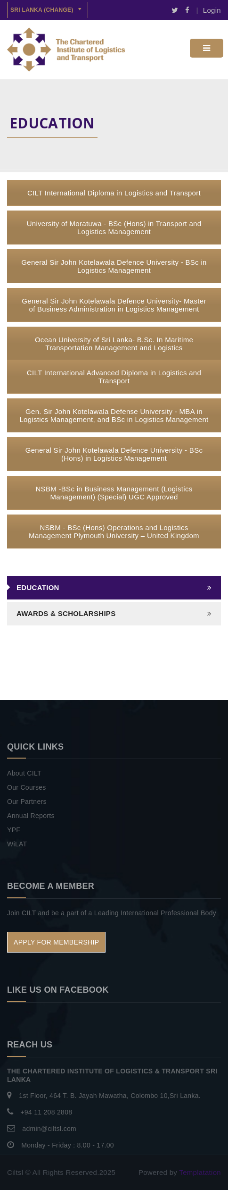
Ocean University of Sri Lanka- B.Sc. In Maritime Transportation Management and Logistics (114, 344)
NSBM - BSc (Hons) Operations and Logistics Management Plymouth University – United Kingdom (114, 531)
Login (212, 10)
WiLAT (17, 844)
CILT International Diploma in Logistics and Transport (114, 193)
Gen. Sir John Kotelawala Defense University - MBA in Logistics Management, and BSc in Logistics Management (113, 415)
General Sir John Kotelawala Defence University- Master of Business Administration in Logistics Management (114, 305)
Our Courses (26, 787)
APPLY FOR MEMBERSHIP (56, 942)
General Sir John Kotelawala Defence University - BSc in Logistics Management (113, 266)
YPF (13, 830)
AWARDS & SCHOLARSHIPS (66, 613)
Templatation (200, 1172)
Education (37, 587)
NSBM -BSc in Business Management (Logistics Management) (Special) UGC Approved (113, 493)
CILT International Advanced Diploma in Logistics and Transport (114, 377)
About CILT (24, 773)
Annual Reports (31, 815)
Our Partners (27, 801)
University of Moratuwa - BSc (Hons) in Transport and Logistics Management (114, 227)
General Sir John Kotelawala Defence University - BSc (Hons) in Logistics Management (114, 454)
